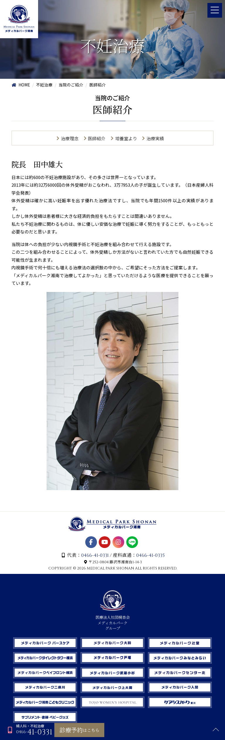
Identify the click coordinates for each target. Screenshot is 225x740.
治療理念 (69, 138)
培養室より (126, 138)
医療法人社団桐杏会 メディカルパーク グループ (112, 617)
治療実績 (156, 138)
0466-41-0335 (151, 552)
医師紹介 (96, 138)
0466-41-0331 (95, 552)
